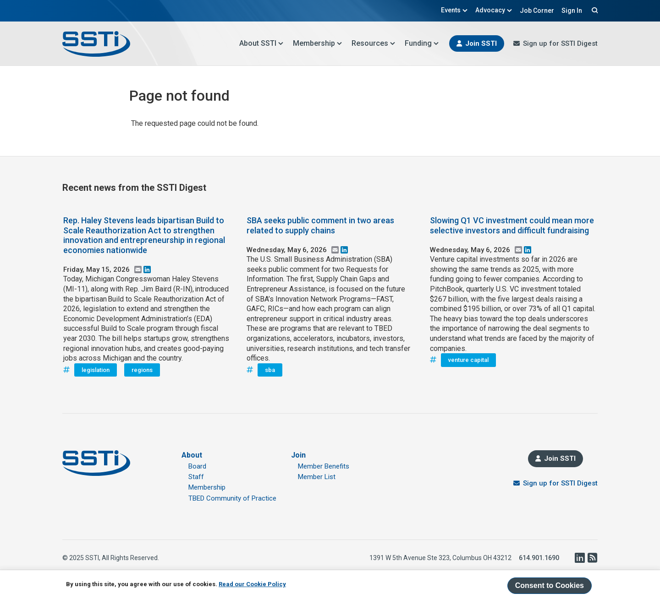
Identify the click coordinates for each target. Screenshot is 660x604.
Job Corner (537, 10)
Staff (196, 477)
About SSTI (261, 43)
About (192, 455)
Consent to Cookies (549, 585)
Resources (374, 43)
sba (270, 370)
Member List (317, 477)
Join (298, 455)
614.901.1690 (539, 557)
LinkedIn (579, 557)
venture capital (468, 359)
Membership (317, 43)
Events (454, 10)
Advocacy (493, 10)
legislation (96, 370)
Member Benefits (323, 466)
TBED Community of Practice (232, 498)
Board (197, 466)
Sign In (571, 10)
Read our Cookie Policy (252, 584)
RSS (592, 557)
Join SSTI (481, 43)
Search (593, 10)
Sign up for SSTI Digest (560, 43)
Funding (422, 43)
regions (142, 370)
